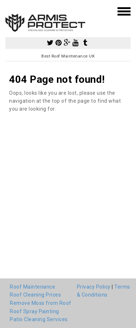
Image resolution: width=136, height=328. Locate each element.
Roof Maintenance (32, 287)
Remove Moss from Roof (40, 303)
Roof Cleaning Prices (35, 295)
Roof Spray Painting (34, 311)
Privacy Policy (94, 287)
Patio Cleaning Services (39, 319)
